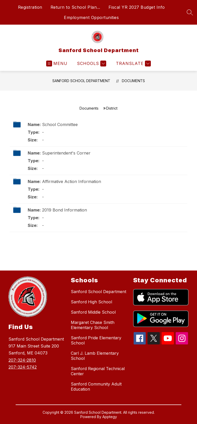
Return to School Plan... (75, 7)
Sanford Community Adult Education (96, 386)
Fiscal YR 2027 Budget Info (137, 7)
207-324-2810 (22, 360)
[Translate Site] (133, 63)
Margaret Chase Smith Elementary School (92, 325)
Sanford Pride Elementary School (96, 340)
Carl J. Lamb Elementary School (95, 356)
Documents (133, 81)
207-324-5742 (22, 367)
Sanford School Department (81, 81)
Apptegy (109, 417)
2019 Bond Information (64, 210)
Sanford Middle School (93, 312)
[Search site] (190, 12)
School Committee (60, 124)
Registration (30, 7)
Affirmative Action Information (71, 181)
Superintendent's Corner (66, 153)
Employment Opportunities (91, 17)
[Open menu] (56, 63)
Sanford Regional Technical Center (98, 371)
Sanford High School (91, 301)
